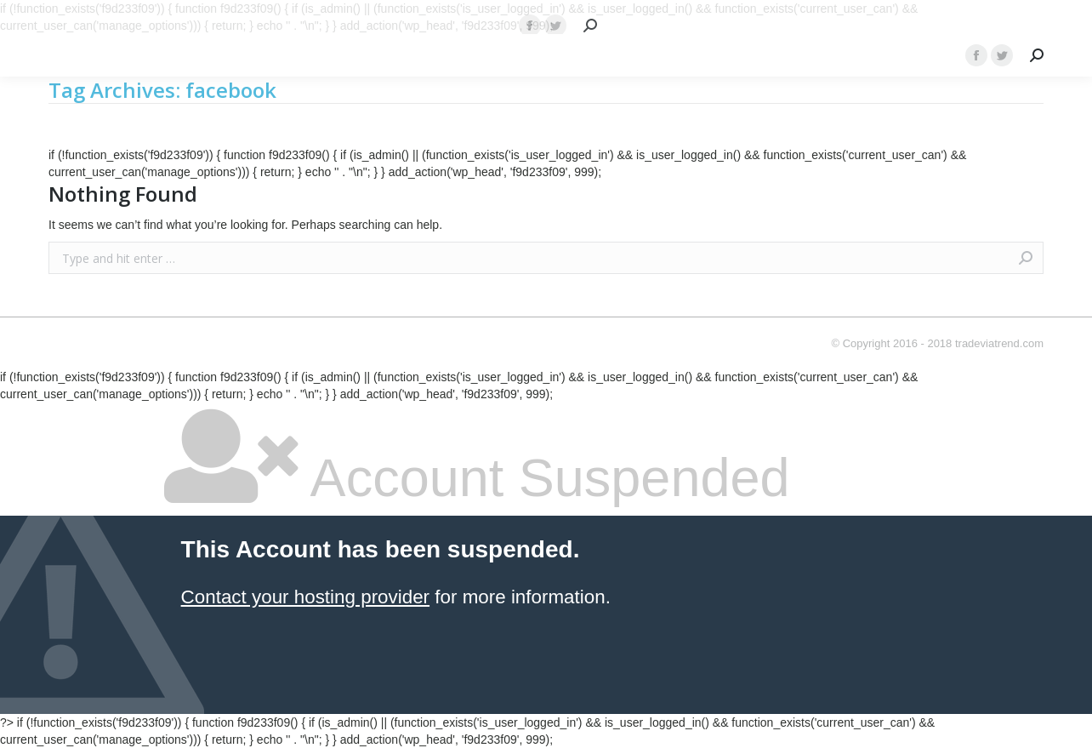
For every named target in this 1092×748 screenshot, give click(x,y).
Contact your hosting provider (305, 597)
